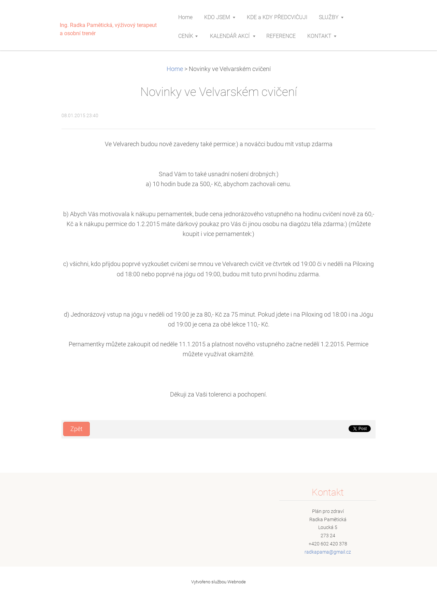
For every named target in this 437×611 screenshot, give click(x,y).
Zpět (76, 429)
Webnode (236, 581)
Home (175, 69)
